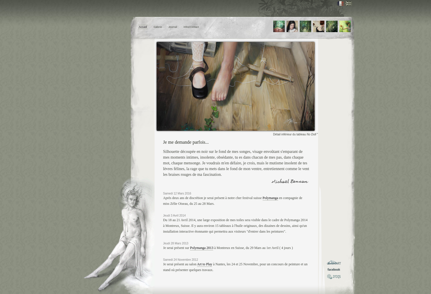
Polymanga (270, 198)
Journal (172, 27)
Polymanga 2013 (201, 248)
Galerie (157, 27)
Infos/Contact (191, 27)
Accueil (143, 27)
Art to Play (204, 264)
